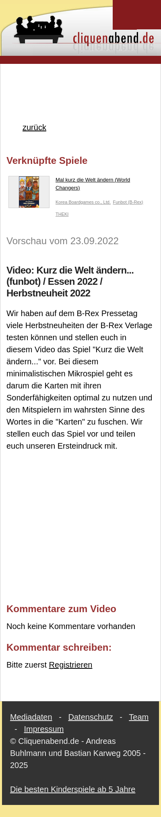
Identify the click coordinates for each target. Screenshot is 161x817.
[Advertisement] (80, 80)
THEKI (62, 214)
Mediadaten (31, 717)
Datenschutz (90, 717)
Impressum (44, 729)
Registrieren (71, 664)
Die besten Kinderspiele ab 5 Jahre (72, 789)
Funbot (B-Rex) (128, 202)
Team (139, 717)
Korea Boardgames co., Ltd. (83, 202)
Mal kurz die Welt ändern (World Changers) (69, 185)
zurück (34, 127)
